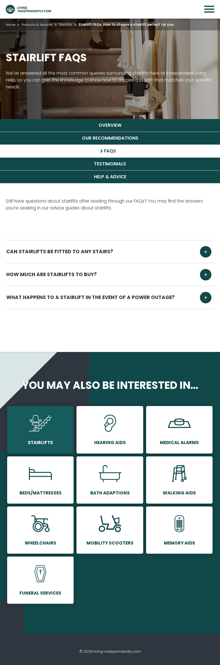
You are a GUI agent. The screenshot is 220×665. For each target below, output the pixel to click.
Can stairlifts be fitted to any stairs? (59, 251)
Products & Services (37, 24)
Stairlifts (65, 24)
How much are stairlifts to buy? (51, 274)
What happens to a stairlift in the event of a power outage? (90, 297)
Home (10, 24)
